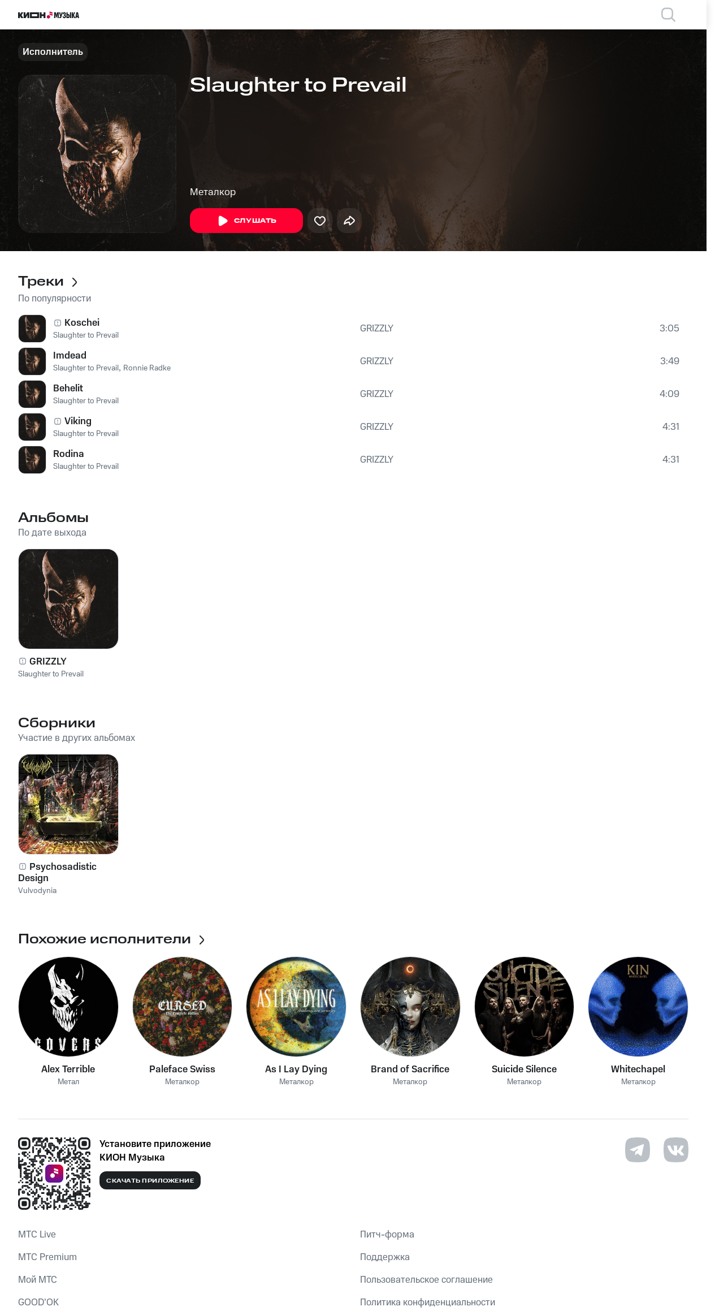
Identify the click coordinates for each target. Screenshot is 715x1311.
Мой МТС (37, 1280)
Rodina (68, 454)
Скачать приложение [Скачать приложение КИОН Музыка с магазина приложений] (150, 1181)
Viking (78, 421)
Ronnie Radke (147, 368)
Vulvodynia (37, 890)
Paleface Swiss (182, 1069)
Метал (68, 1082)
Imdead (69, 356)
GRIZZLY (376, 328)
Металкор (213, 192)
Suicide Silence (524, 1069)
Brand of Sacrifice (410, 1069)
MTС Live (37, 1234)
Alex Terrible (68, 1069)
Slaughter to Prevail (86, 335)
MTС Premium (47, 1257)
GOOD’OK (38, 1302)
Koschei (81, 323)
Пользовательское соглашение (426, 1280)
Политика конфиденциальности (427, 1302)
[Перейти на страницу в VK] (676, 1149)
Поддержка (385, 1257)
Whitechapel (638, 1069)
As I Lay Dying (296, 1069)
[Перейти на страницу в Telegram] (637, 1149)
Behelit (68, 388)
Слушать (246, 221)
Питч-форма (387, 1234)
